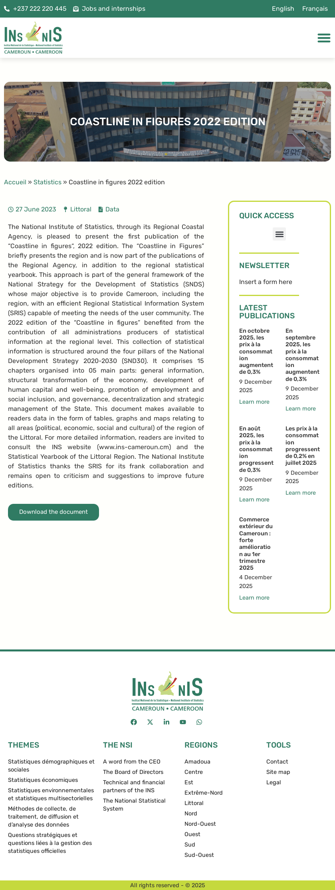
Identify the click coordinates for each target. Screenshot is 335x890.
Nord (190, 813)
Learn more (254, 402)
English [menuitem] (283, 8)
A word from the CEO (132, 761)
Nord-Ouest (200, 824)
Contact (277, 761)
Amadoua (197, 761)
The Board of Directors (133, 772)
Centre (193, 772)
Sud (189, 844)
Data (112, 209)
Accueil (15, 182)
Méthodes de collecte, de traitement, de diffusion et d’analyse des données (43, 816)
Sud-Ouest (199, 855)
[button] (279, 234)
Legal (273, 782)
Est (188, 782)
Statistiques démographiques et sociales (51, 765)
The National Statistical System (134, 804)
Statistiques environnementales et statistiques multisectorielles (51, 794)
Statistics (47, 182)
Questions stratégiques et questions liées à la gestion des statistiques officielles (50, 843)
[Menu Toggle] (324, 38)
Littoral (80, 209)
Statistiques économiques (43, 780)
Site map (278, 772)
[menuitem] (283, 8)
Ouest (192, 834)
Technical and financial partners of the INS (134, 786)
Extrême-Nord (203, 792)
